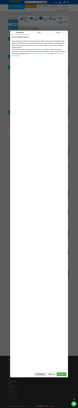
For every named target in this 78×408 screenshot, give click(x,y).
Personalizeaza (40, 374)
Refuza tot (51, 374)
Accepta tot (61, 374)
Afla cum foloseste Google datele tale (38, 53)
